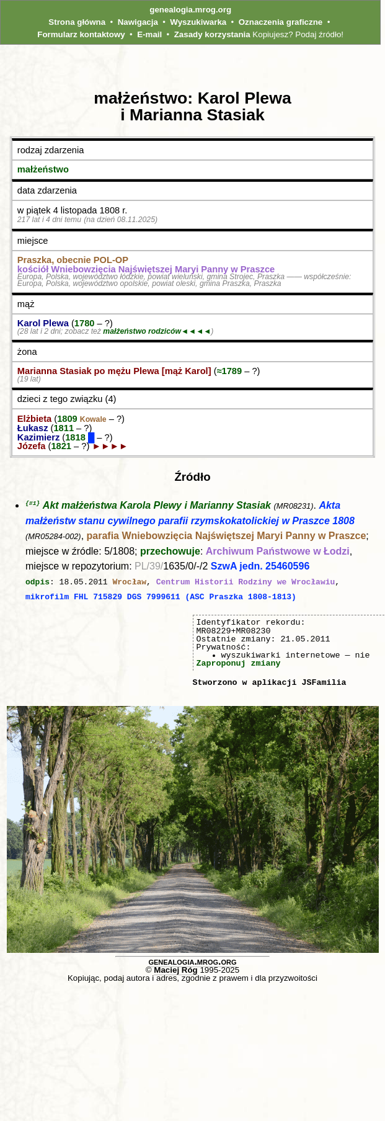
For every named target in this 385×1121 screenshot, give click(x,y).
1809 (81, 419)
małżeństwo (43, 169)
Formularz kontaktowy (81, 34)
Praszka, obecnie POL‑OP (72, 260)
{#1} (32, 503)
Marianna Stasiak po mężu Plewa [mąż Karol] (114, 371)
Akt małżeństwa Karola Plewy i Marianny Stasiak (157, 506)
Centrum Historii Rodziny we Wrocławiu (245, 581)
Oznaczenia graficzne (281, 22)
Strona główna (76, 22)
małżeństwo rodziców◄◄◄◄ (157, 331)
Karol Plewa (43, 323)
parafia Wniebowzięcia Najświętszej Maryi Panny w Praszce (226, 536)
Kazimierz (38, 437)
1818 (76, 437)
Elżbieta (34, 419)
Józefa (31, 446)
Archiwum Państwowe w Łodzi (278, 552)
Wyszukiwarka (198, 22)
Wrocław (129, 581)
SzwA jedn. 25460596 (260, 566)
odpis (37, 581)
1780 (84, 323)
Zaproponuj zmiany (239, 662)
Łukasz (32, 428)
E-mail (149, 34)
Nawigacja (138, 22)
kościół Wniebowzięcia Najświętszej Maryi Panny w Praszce (146, 269)
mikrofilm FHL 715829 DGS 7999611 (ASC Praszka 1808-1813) (160, 596)
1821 (61, 446)
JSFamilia (323, 681)
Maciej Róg (175, 969)
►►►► (110, 446)
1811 (63, 428)
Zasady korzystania (212, 34)
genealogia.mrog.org (190, 9)
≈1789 (229, 371)
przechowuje (170, 552)
